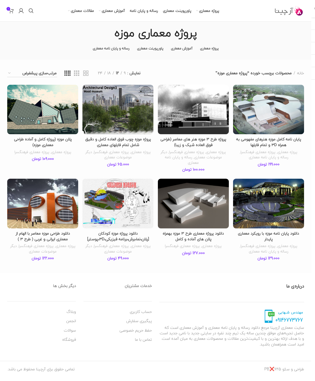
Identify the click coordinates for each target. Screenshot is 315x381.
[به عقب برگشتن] (203, 37)
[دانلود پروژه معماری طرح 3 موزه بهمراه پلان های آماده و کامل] (193, 207)
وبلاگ (71, 315)
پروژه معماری (288, 155)
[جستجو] (31, 13)
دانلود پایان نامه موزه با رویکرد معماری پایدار (269, 240)
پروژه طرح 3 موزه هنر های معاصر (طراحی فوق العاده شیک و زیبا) (193, 146)
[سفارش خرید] (32, 78)
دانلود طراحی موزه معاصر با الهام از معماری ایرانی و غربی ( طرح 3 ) (42, 240)
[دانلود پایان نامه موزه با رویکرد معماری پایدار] (269, 207)
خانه (300, 78)
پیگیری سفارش (139, 324)
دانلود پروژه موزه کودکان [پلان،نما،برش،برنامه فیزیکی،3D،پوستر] (118, 240)
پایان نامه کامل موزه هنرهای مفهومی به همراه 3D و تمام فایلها (268, 146)
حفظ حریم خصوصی (136, 333)
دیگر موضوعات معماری (205, 161)
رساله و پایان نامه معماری (269, 161)
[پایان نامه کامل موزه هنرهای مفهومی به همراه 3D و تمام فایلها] (269, 113)
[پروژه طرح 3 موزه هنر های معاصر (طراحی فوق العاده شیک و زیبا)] (193, 113)
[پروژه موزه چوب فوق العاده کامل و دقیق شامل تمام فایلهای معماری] (118, 113)
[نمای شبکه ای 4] (67, 78)
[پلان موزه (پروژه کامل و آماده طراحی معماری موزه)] (42, 113)
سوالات (70, 333)
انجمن (71, 324)
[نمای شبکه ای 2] (86, 78)
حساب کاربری (141, 315)
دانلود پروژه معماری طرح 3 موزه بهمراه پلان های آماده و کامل (193, 240)
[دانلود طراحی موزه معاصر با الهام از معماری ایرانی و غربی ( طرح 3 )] (42, 207)
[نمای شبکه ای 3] (76, 78)
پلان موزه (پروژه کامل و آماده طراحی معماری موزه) (42, 146)
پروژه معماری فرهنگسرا (258, 155)
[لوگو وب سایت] (289, 12)
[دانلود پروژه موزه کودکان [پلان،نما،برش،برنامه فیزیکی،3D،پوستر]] (118, 207)
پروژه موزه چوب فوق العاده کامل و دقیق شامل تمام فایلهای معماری (118, 146)
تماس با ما (143, 343)
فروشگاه (69, 343)
